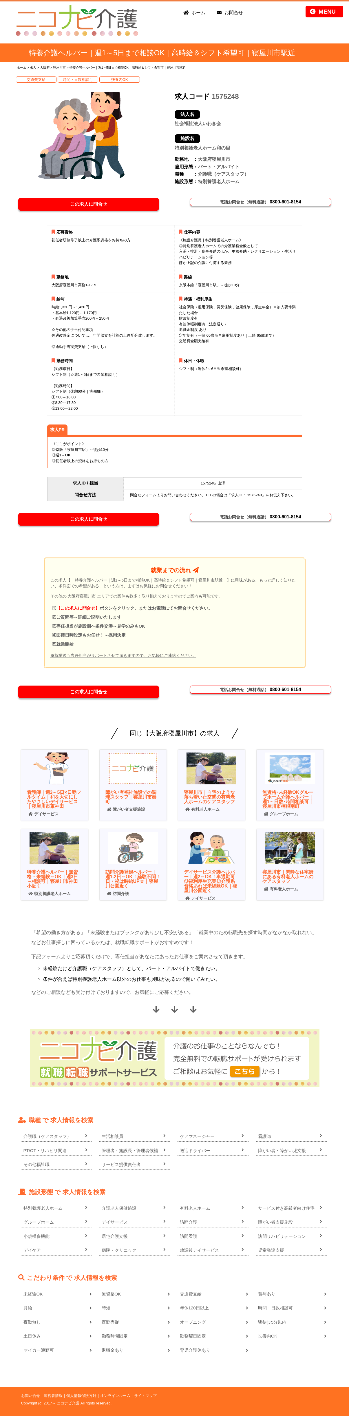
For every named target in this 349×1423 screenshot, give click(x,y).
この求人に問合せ (92, 205)
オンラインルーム (115, 1402)
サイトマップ (145, 1402)
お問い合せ (30, 1402)
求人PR (57, 431)
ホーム (198, 12)
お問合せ (233, 12)
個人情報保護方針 (81, 1402)
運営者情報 (53, 1402)
